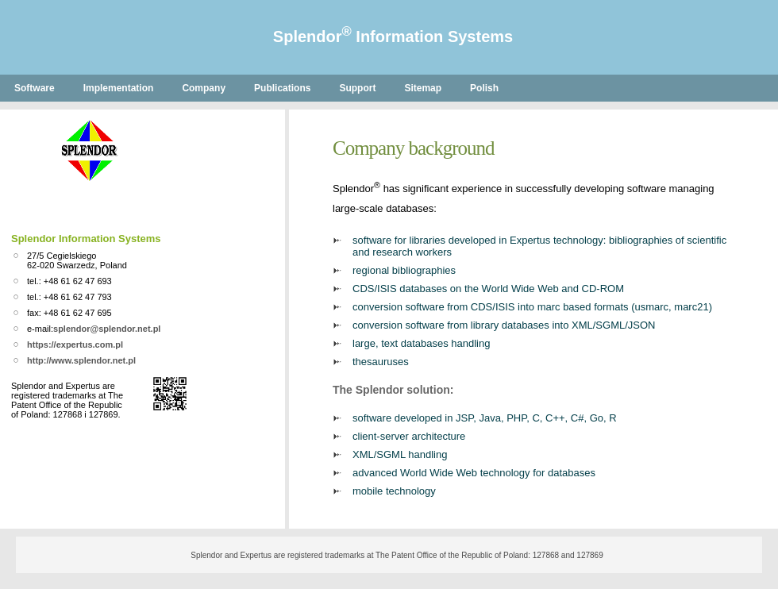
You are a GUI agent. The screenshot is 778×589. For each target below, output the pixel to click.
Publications (282, 88)
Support (357, 88)
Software (34, 88)
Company (203, 88)
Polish (484, 88)
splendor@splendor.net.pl (106, 328)
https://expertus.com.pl (75, 344)
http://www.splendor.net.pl (81, 360)
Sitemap (422, 88)
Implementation (118, 88)
